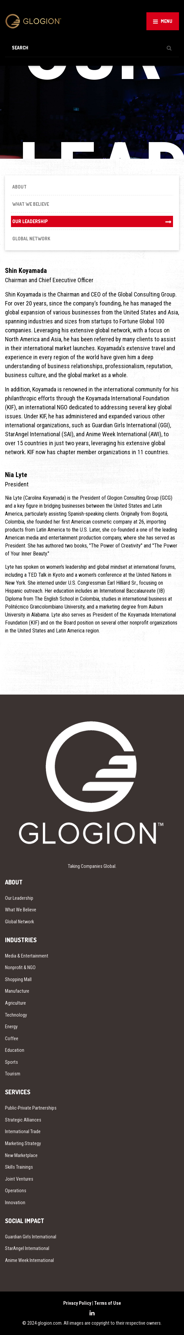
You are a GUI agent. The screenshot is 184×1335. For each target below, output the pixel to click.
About (19, 187)
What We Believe (30, 204)
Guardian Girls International (30, 1236)
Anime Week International (29, 1260)
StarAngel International (27, 1248)
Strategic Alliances (23, 1120)
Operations (15, 1190)
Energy (11, 1026)
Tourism (12, 1073)
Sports (11, 1062)
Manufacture (17, 991)
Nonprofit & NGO (20, 967)
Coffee (11, 1038)
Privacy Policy (77, 1303)
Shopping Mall (18, 979)
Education (14, 1050)
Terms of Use (107, 1303)
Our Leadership (30, 221)
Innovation (15, 1202)
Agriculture (15, 1003)
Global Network (31, 238)
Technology (16, 1015)
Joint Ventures (19, 1179)
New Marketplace (21, 1155)
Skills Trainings (19, 1167)
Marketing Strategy (23, 1143)
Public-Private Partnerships (31, 1108)
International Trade (23, 1131)
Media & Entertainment (26, 956)
